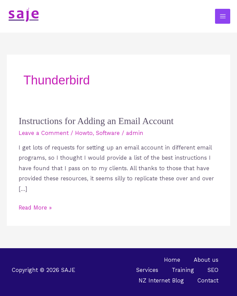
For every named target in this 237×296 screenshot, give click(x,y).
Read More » (35, 207)
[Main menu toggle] (222, 16)
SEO (213, 270)
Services (147, 270)
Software (108, 133)
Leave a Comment (44, 133)
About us (206, 260)
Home (172, 260)
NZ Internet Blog (161, 280)
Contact (207, 280)
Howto (84, 133)
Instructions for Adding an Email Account (96, 121)
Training (183, 270)
